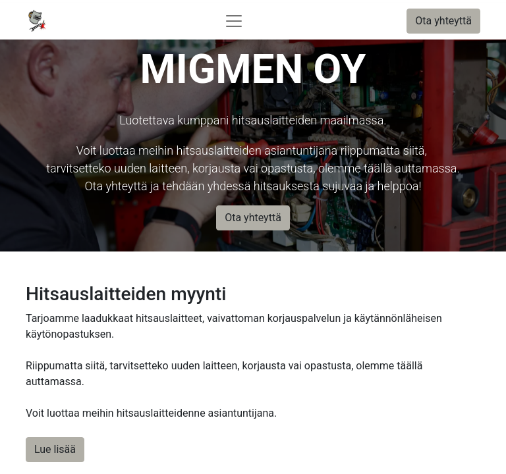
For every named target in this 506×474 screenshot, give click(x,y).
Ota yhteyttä (443, 20)
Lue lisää (55, 449)
